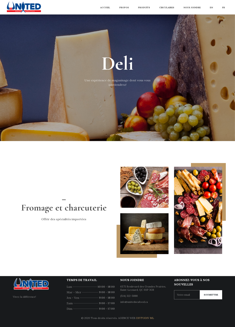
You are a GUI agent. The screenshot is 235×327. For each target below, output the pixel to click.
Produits (144, 7)
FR (223, 7)
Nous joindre (192, 7)
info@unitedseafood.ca (134, 302)
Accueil (105, 7)
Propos (124, 7)
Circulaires (166, 7)
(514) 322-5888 (129, 296)
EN (211, 7)
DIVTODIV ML (145, 318)
